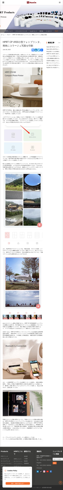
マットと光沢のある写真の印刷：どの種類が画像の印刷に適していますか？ (25, 439)
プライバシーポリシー (35, 487)
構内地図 (49, 487)
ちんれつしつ (33, 31)
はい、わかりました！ (18, 484)
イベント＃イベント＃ (21, 31)
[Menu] (59, 2)
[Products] (3, 2)
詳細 (59, 42)
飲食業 (26, 456)
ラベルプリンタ (5, 458)
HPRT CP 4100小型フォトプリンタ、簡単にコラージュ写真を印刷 (29, 34)
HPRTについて (9, 31)
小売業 (26, 458)
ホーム (2, 34)
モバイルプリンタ (5, 461)
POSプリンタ (4, 456)
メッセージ (49, 31)
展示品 (41, 31)
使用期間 (44, 487)
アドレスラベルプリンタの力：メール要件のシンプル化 (20, 437)
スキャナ (3, 465)
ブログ (56, 31)
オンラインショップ (18, 461)
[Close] (30, 469)
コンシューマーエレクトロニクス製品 (7, 463)
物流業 (26, 461)
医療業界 (26, 463)
